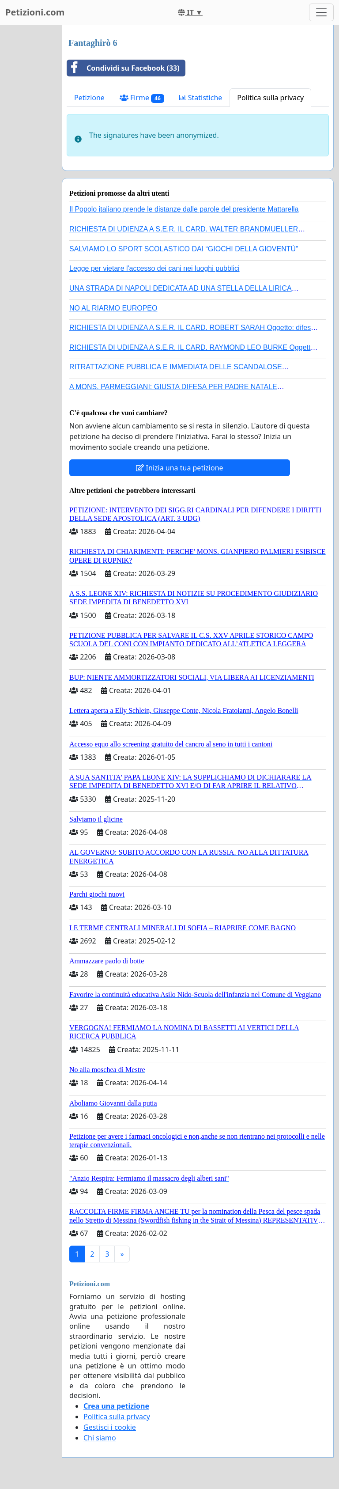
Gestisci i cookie (109, 1427)
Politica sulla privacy (270, 97)
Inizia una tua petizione (179, 468)
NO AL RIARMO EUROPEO (113, 308)
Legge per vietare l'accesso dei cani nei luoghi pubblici (154, 268)
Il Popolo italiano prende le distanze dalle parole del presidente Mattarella (183, 209)
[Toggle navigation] (321, 12)
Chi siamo (99, 1438)
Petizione (89, 97)
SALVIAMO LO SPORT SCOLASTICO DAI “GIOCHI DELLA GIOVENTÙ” (183, 249)
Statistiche (200, 97)
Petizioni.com (34, 12)
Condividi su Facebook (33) (123, 68)
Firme (142, 98)
